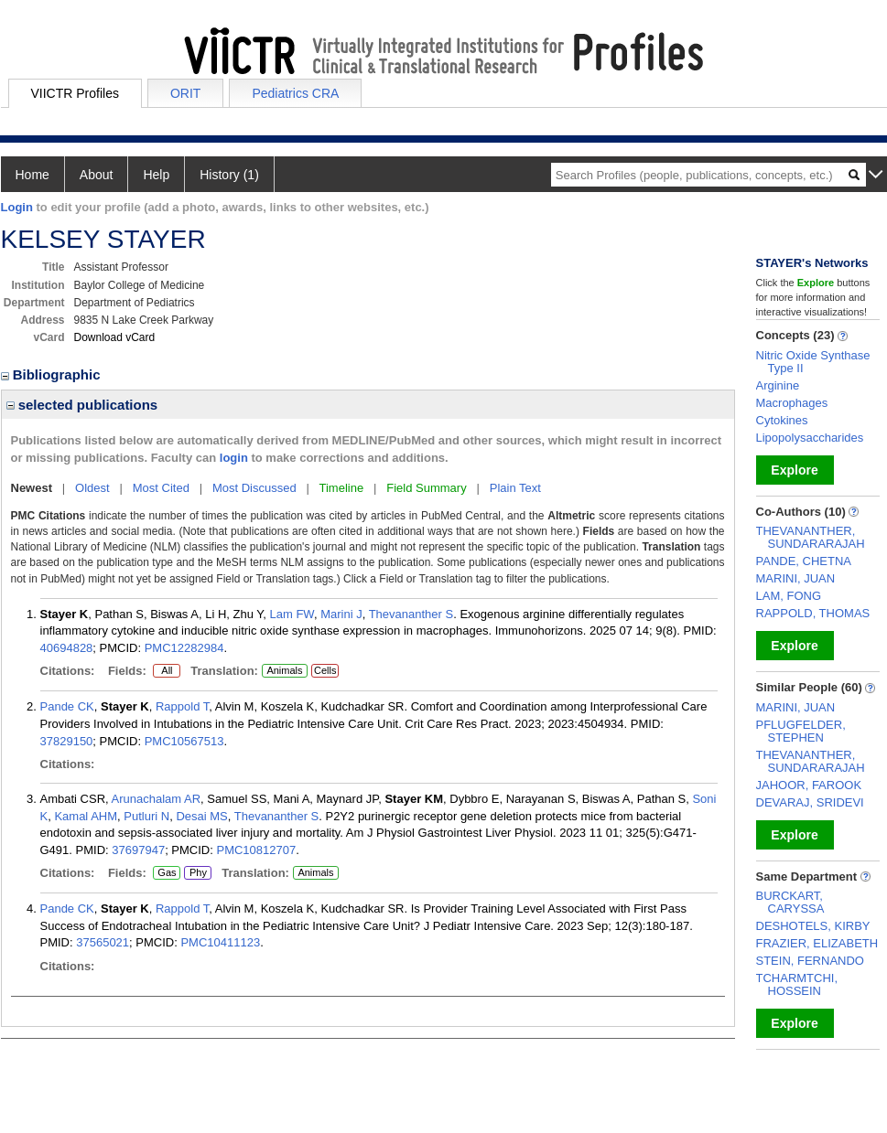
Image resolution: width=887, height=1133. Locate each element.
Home (32, 174)
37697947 (138, 850)
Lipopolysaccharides (810, 437)
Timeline (341, 488)
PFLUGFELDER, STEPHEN (801, 731)
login (234, 458)
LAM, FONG (789, 596)
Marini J (341, 614)
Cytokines (782, 420)
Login (17, 207)
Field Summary (426, 488)
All (166, 671)
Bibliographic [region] (52, 374)
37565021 (102, 942)
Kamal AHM (85, 816)
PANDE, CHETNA (804, 561)
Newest (32, 488)
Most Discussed (254, 488)
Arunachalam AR (156, 799)
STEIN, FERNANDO (810, 960)
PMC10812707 (256, 850)
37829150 (66, 741)
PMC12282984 (184, 648)
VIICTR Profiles (75, 93)
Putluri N (146, 816)
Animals (284, 670)
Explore (794, 470)
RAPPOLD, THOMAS (813, 613)
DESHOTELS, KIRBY (813, 926)
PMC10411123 (220, 942)
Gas (166, 873)
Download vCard (115, 337)
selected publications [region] (82, 404)
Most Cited (161, 488)
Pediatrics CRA (295, 93)
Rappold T (182, 706)
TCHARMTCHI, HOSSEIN (797, 984)
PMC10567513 (184, 741)
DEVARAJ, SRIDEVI (810, 802)
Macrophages (792, 403)
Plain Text (515, 488)
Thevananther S (411, 614)
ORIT (185, 93)
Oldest (92, 488)
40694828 (66, 648)
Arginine (778, 385)
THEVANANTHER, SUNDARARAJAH (810, 537)
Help (156, 174)
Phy (197, 873)
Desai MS (201, 816)
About (97, 174)
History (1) (229, 174)
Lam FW (292, 614)
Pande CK (67, 706)
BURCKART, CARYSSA (790, 902)
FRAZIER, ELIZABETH (817, 943)
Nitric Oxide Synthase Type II (813, 361)
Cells (325, 670)
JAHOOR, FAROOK (809, 785)
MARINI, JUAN (796, 578)
